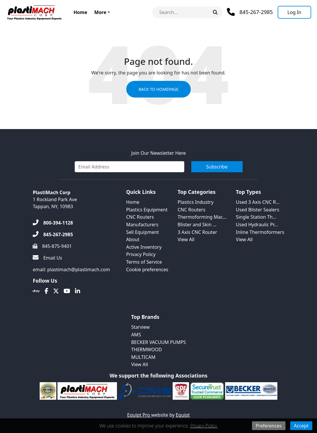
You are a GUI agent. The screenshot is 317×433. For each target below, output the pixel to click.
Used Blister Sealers (257, 209)
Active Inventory (144, 247)
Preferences (269, 425)
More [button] (100, 12)
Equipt (183, 415)
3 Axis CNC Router (197, 232)
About (132, 239)
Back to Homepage (158, 89)
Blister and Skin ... (197, 224)
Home (80, 12)
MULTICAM (143, 357)
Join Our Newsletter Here (158, 153)
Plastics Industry (195, 202)
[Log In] (294, 12)
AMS (136, 334)
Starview (140, 327)
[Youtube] (67, 291)
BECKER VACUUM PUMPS (158, 342)
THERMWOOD (146, 349)
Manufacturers (142, 224)
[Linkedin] (77, 291)
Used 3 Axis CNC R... (258, 202)
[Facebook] (46, 291)
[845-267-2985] (53, 234)
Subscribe (216, 167)
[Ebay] (36, 291)
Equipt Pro (139, 415)
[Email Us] (47, 258)
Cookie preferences (147, 269)
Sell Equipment (142, 232)
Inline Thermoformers (260, 232)
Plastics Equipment (146, 209)
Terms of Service (144, 262)
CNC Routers (140, 217)
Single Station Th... (256, 217)
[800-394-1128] (53, 223)
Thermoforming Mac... (202, 217)
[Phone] (250, 12)
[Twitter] (56, 291)
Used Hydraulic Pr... (257, 224)
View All (186, 239)
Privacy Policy (140, 254)
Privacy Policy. (204, 425)
